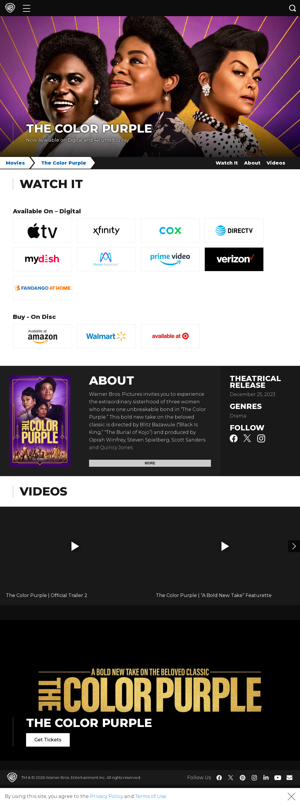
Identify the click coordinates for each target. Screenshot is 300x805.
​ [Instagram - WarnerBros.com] (254, 777)
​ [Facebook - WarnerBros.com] (219, 777)
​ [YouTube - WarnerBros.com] (277, 777)
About (252, 163)
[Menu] (26, 8)
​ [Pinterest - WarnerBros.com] (242, 777)
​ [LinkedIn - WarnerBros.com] (266, 777)
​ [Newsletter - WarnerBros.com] (289, 777)
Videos (276, 163)
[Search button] (292, 8)
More (150, 463)
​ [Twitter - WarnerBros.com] (230, 777)
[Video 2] (294, 546)
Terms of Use (150, 796)
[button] (75, 546)
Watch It (227, 163)
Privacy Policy (106, 796)
